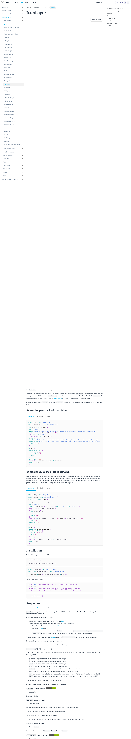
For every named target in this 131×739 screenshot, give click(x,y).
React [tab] (48, 416)
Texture (40, 628)
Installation (110, 13)
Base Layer (40, 608)
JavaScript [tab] (31, 416)
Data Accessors (112, 18)
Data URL (64, 621)
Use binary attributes (112, 23)
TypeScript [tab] (40, 416)
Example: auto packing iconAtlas (115, 11)
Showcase (28, 2)
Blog (34, 2)
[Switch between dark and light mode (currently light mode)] (113, 2)
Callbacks (111, 21)
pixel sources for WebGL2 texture (52, 626)
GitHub (99, 2)
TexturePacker (58, 398)
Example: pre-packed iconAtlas (115, 8)
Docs (21, 2)
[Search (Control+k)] (122, 2)
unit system (73, 731)
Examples (15, 2)
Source (109, 25)
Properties (109, 16)
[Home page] (28, 7)
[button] (12, 7)
